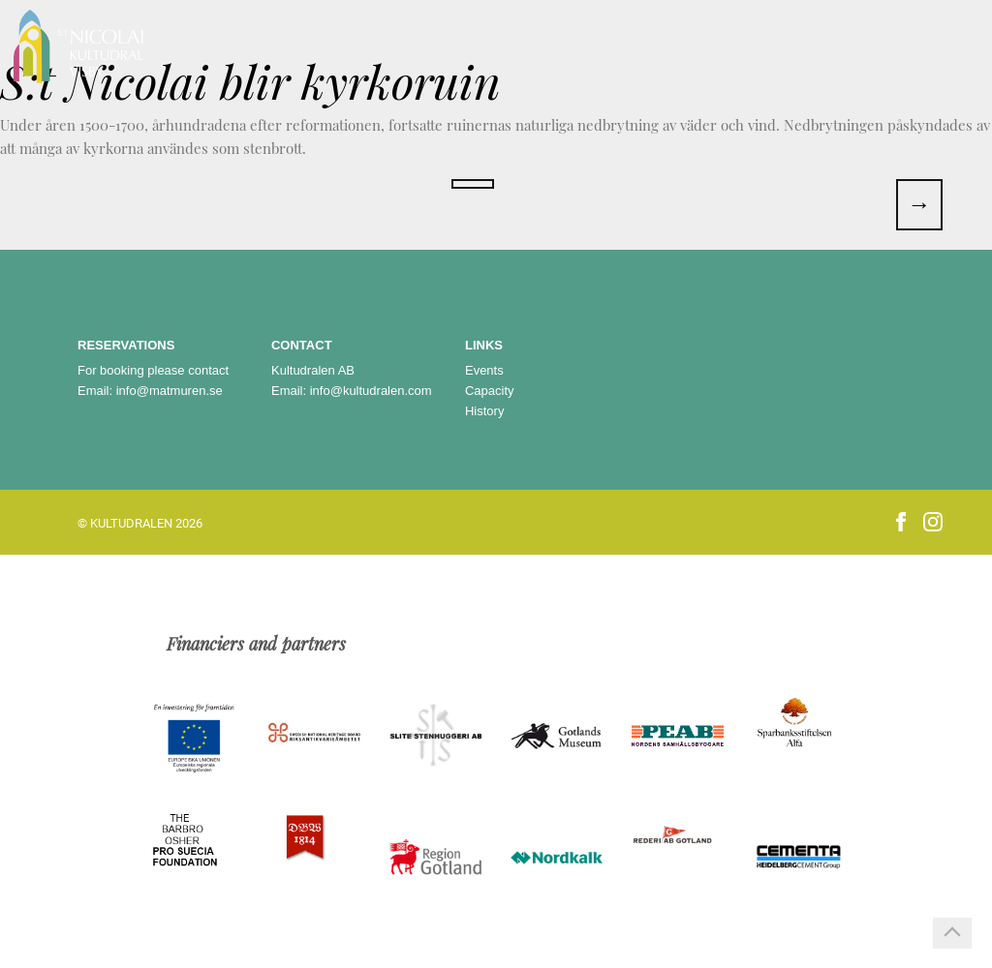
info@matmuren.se (169, 390)
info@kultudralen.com (371, 390)
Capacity (489, 390)
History (484, 411)
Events (484, 370)
